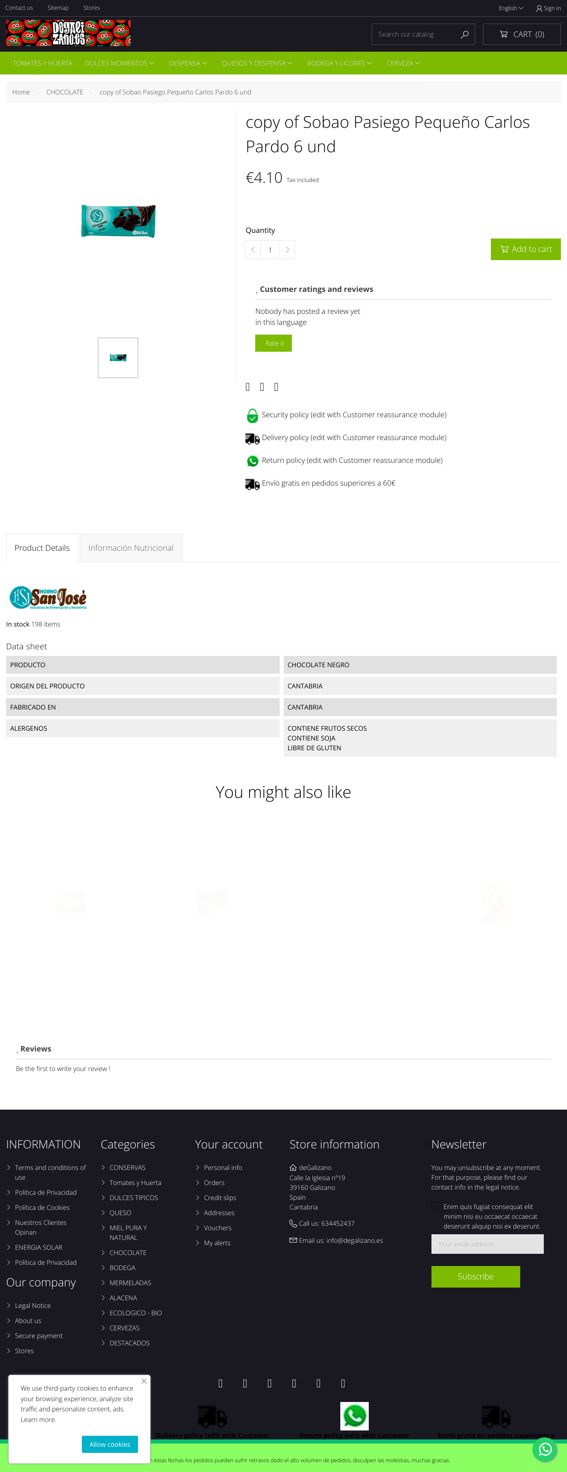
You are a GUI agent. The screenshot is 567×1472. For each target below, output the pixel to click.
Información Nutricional (132, 548)
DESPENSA (186, 63)
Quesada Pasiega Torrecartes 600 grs (71, 946)
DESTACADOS (129, 1345)
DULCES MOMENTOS (117, 63)
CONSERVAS (127, 1169)
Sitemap (59, 8)
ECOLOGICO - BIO (135, 1315)
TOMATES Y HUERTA (42, 63)
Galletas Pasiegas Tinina (213, 942)
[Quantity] (270, 251)
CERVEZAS (124, 1330)
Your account (229, 1146)
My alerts (217, 1245)
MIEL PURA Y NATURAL (128, 1235)
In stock (17, 625)
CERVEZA (404, 63)
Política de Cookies (42, 1209)
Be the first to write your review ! (63, 1071)
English (511, 8)
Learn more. (39, 1419)
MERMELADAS (130, 1285)
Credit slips (220, 1200)
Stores (93, 8)
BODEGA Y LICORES (340, 63)
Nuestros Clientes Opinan (41, 1229)
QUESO (120, 1215)
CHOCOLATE (128, 1255)
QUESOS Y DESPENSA (257, 63)
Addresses (219, 1215)
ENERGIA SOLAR (38, 1249)
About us (28, 1323)
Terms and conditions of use (50, 1174)
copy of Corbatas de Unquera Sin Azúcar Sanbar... (354, 923)
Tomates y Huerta (135, 1185)
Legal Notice (33, 1307)
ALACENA (123, 1300)
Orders (214, 1185)
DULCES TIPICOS (133, 1200)
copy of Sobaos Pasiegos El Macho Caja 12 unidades (496, 946)
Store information (334, 1146)
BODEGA (122, 1270)
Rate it (273, 344)
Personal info (223, 1169)
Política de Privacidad (46, 1194)
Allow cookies (110, 1444)
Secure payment (39, 1338)
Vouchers (218, 1230)
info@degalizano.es (354, 1242)
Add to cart (525, 250)
